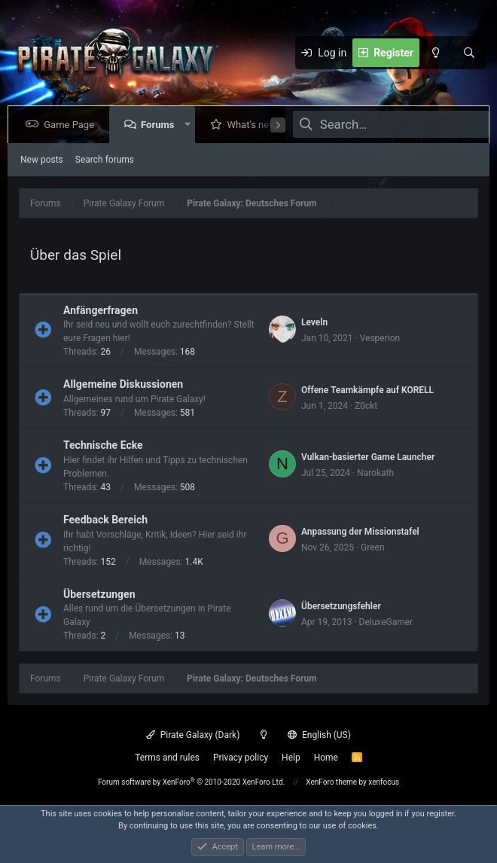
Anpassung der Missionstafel (360, 531)
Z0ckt (366, 406)
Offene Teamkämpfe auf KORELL (367, 390)
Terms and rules (167, 757)
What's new (254, 124)
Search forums (104, 159)
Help (291, 757)
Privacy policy (240, 757)
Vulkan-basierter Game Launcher (367, 457)
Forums (160, 124)
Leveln (314, 322)
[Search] (469, 52)
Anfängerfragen (100, 309)
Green (372, 547)
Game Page (72, 124)
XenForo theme (331, 782)
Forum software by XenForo (191, 782)
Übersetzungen (99, 593)
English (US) (319, 735)
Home (326, 757)
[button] (190, 124)
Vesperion (380, 338)
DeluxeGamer (386, 622)
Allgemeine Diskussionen (123, 384)
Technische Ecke (103, 445)
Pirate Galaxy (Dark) (192, 735)
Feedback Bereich (105, 520)
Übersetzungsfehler (341, 606)
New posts (41, 159)
